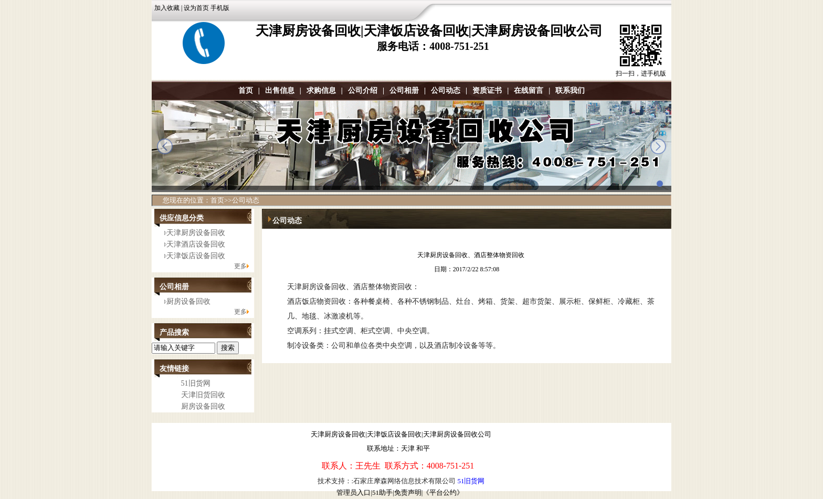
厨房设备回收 (188, 301)
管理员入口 (353, 492)
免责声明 (407, 492)
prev (165, 146)
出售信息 (279, 90)
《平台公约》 (443, 492)
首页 (245, 90)
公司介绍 (362, 90)
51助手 (382, 492)
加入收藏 (167, 8)
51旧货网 (195, 383)
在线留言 (528, 90)
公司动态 (445, 90)
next (658, 146)
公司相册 (404, 90)
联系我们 (570, 90)
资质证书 (487, 90)
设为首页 (196, 8)
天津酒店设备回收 (195, 244)
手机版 (219, 8)
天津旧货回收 (203, 395)
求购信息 (321, 90)
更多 (240, 266)
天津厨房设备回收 (195, 233)
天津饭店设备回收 (195, 256)
